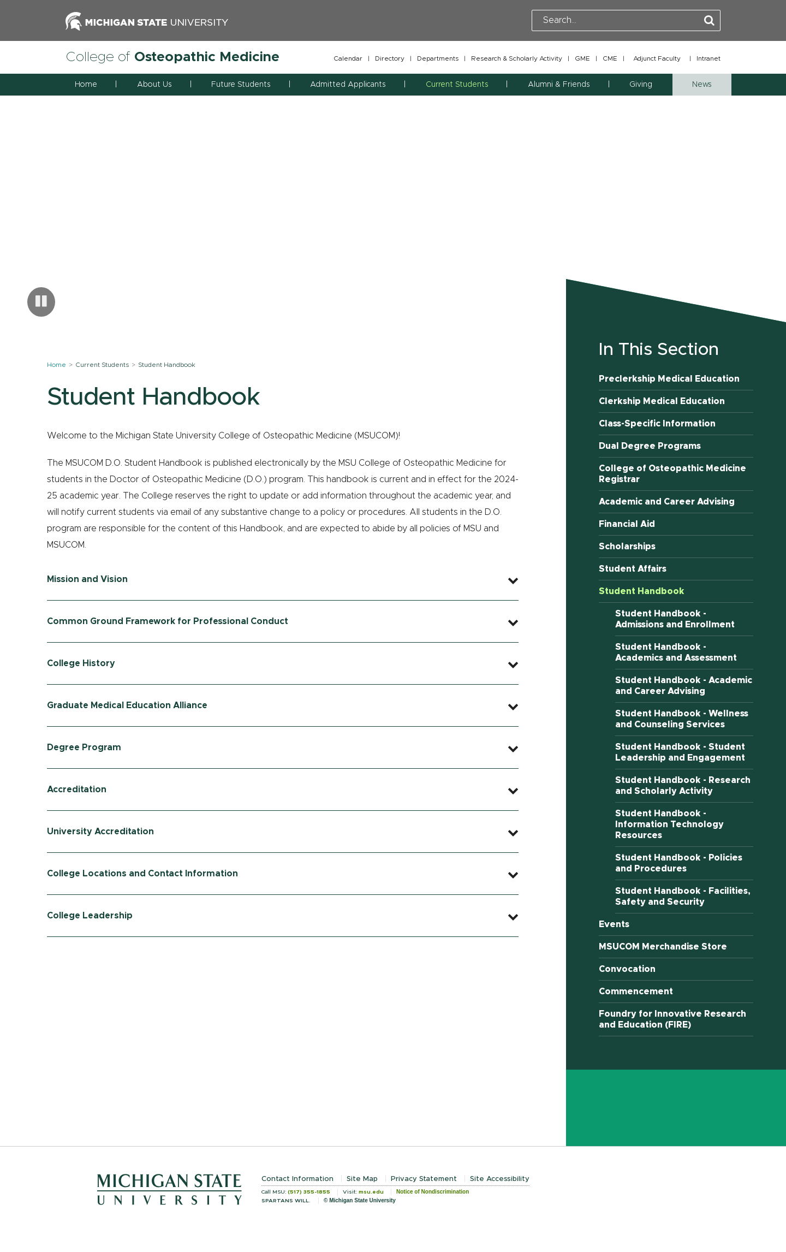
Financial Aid (627, 524)
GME (582, 58)
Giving (640, 84)
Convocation (627, 969)
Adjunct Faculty (657, 58)
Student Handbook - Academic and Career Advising (683, 686)
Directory (389, 58)
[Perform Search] (709, 21)
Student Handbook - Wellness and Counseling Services (681, 719)
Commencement (636, 991)
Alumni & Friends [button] (559, 84)
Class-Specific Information (657, 423)
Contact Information (297, 1179)
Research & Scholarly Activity (516, 58)
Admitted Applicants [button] (347, 84)
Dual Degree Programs (650, 446)
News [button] (701, 84)
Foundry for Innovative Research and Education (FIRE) (672, 1019)
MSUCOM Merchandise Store (663, 946)
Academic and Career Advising (667, 501)
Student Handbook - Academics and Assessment (676, 652)
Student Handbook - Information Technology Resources (669, 824)
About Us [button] (154, 84)
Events (614, 924)
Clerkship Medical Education (662, 401)
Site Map (362, 1179)
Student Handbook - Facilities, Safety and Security (683, 896)
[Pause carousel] (41, 302)
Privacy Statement (424, 1179)
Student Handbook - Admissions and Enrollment (675, 619)
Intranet (708, 58)
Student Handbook (641, 591)
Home (86, 84)
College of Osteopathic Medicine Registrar (672, 474)
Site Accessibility (499, 1179)
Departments (437, 58)
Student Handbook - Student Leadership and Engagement (680, 752)
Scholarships (627, 546)
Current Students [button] (457, 84)
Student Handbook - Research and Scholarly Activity (683, 786)
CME (610, 58)
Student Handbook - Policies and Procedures (678, 863)
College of (172, 57)
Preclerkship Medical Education (669, 379)
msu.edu (371, 1192)
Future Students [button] (240, 84)
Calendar (348, 58)
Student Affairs (632, 569)
